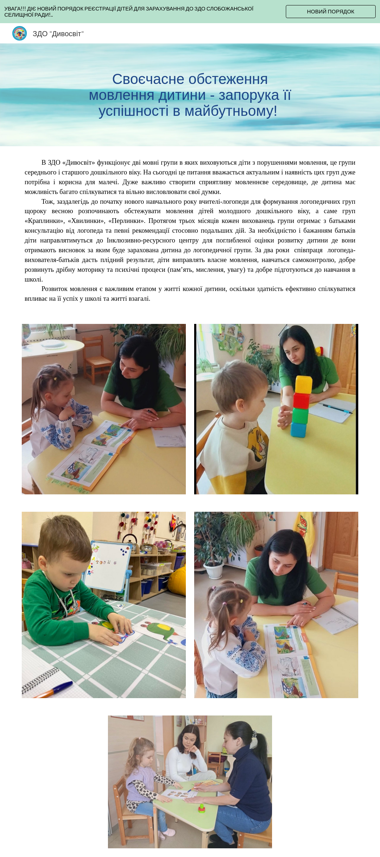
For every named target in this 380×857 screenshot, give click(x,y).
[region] (190, 11)
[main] (190, 95)
